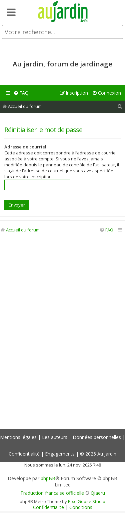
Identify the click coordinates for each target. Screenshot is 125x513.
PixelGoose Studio (86, 501)
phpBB (48, 478)
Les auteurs (54, 437)
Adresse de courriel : (26, 147)
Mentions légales (18, 437)
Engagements (60, 454)
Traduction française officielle (52, 493)
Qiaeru (98, 493)
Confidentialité (24, 454)
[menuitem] (21, 93)
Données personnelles (97, 437)
